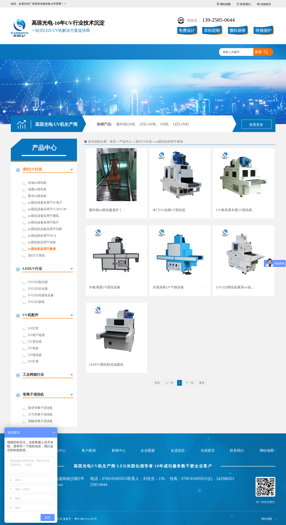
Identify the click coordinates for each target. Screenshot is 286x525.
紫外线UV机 (125, 124)
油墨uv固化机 (37, 189)
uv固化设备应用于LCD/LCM (47, 209)
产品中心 (75, 52)
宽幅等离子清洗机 (40, 421)
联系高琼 (204, 52)
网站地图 (225, 4)
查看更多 (256, 125)
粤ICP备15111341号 (85, 518)
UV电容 (33, 348)
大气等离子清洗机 (40, 414)
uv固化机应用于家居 (42, 249)
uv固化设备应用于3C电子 (45, 202)
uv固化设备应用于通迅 (43, 215)
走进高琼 (178, 52)
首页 (113, 141)
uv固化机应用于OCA (42, 235)
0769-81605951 (114, 478)
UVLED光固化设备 (41, 295)
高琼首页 (24, 52)
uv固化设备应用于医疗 (43, 222)
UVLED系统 (36, 302)
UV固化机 (49, 52)
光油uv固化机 (37, 182)
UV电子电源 (36, 335)
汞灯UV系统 (36, 255)
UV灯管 (33, 328)
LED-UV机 (148, 124)
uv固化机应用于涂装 (42, 242)
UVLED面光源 (38, 282)
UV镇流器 (35, 355)
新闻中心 (153, 52)
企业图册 (127, 52)
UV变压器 (35, 341)
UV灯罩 (33, 361)
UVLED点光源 (38, 288)
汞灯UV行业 (143, 141)
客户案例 (101, 52)
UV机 (164, 124)
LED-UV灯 (181, 124)
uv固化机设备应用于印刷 (45, 229)
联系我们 (245, 4)
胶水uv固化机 (37, 196)
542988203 (225, 478)
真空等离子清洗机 (40, 408)
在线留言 (265, 4)
